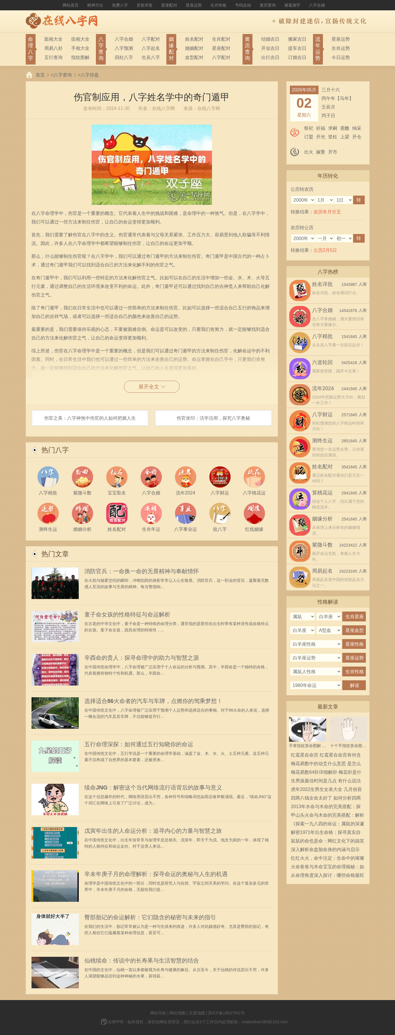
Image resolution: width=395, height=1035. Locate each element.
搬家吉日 (297, 39)
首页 (40, 74)
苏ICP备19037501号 (226, 1013)
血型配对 (194, 57)
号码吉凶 (243, 5)
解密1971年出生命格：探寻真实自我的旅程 (326, 833)
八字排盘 (89, 74)
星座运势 (194, 5)
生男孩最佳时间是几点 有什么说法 (326, 780)
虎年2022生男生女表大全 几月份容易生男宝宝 (326, 790)
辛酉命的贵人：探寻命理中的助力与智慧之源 (141, 658)
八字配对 (151, 39)
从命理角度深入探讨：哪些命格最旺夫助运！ (327, 876)
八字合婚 (317, 5)
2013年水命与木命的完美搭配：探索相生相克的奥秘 (326, 807)
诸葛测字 (292, 5)
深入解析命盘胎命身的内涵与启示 (325, 849)
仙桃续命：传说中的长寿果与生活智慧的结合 (141, 960)
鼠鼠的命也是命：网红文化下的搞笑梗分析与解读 (327, 841)
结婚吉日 (270, 39)
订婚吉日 (297, 57)
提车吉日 (297, 48)
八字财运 (322, 414)
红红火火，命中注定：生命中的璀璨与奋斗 (327, 859)
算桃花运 (322, 493)
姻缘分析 (322, 519)
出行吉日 (270, 57)
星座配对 (169, 5)
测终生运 (322, 440)
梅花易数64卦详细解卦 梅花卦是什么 (326, 773)
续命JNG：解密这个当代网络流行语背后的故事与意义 (153, 787)
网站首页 (71, 5)
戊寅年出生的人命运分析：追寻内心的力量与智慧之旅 (153, 831)
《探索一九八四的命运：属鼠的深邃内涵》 (327, 824)
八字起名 (151, 48)
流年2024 (323, 388)
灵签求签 (145, 5)
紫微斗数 (322, 545)
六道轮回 (322, 362)
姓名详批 (322, 284)
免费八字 (120, 5)
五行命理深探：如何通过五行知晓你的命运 (138, 744)
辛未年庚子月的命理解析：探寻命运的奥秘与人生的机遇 (156, 874)
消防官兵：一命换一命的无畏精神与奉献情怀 (141, 571)
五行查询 (53, 57)
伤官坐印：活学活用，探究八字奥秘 (213, 418)
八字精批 (322, 336)
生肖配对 (221, 39)
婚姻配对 (194, 48)
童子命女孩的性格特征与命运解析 (127, 614)
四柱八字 (124, 57)
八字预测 (124, 48)
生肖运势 (341, 48)
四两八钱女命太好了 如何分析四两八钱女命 (326, 799)
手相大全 (80, 48)
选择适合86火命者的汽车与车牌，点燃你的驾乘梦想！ (153, 701)
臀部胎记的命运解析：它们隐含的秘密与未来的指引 (150, 917)
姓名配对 (194, 39)
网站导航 (158, 1013)
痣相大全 (80, 39)
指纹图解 (80, 57)
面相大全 (53, 39)
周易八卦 (53, 48)
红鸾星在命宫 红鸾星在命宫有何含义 (326, 756)
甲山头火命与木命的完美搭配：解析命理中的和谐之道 (327, 816)
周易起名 (322, 571)
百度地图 (197, 1013)
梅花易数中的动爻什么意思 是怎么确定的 (326, 764)
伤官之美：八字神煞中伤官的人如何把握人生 (90, 418)
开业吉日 (270, 48)
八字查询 (63, 74)
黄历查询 (268, 5)
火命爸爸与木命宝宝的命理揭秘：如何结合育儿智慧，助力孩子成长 (327, 867)
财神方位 (95, 5)
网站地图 (178, 1013)
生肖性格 (219, 5)
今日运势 (341, 57)
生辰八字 (151, 57)
